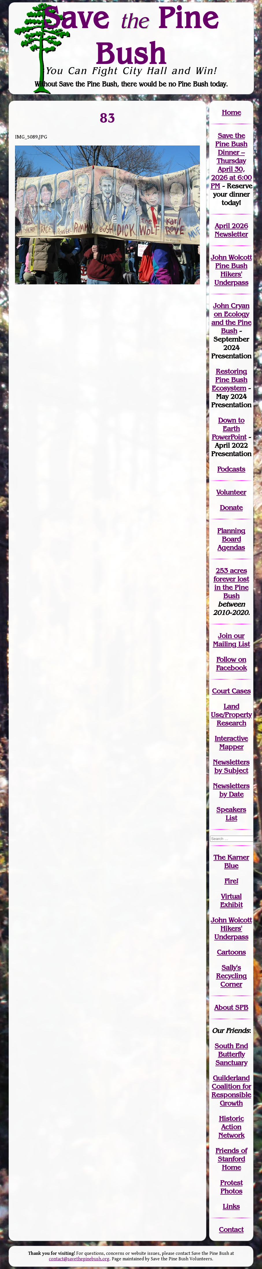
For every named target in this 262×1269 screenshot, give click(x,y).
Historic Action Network (231, 1126)
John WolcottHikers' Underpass (231, 928)
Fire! (231, 881)
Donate (231, 507)
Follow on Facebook (231, 663)
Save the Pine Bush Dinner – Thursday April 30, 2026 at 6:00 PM (231, 160)
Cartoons (231, 952)
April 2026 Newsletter (231, 230)
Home (231, 112)
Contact (231, 1229)
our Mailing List (231, 639)
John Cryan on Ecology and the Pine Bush (231, 318)
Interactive (231, 738)
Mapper (231, 747)
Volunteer (231, 492)
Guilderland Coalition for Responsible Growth (231, 1090)
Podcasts (231, 469)
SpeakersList (231, 813)
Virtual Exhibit (231, 900)
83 (107, 117)
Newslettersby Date (231, 790)
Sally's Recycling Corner (231, 975)
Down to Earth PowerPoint (229, 428)
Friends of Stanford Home (231, 1159)
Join (225, 635)
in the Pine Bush (231, 587)
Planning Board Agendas (231, 539)
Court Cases (231, 691)
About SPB (231, 1007)
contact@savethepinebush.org (79, 1259)
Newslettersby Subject (231, 766)
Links (231, 1206)
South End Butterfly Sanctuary (231, 1054)
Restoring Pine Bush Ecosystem (229, 379)
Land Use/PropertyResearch (231, 714)
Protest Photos (231, 1186)
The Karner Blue (231, 861)
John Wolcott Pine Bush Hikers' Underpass (231, 270)
